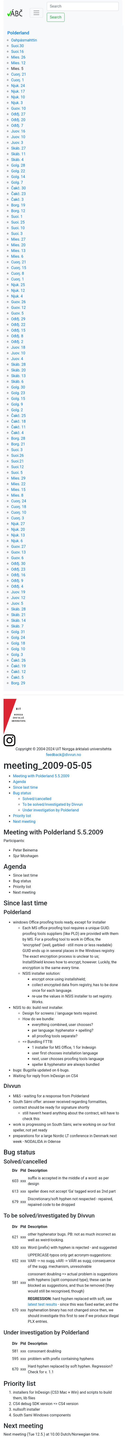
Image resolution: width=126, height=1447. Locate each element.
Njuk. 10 (18, 97)
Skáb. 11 (18, 154)
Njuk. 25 (18, 285)
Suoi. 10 (18, 228)
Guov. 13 (18, 552)
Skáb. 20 (18, 370)
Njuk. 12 (18, 290)
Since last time (25, 787)
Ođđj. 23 (18, 569)
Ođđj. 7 (17, 125)
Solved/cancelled (36, 799)
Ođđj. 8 (17, 336)
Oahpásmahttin (24, 40)
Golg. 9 (17, 404)
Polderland (18, 33)
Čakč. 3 (17, 199)
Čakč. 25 (18, 415)
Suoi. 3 (17, 233)
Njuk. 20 (18, 529)
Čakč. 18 (18, 421)
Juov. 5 (17, 603)
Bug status (22, 793)
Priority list (22, 816)
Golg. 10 (18, 649)
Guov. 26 (18, 302)
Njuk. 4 (17, 296)
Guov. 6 (17, 558)
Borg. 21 (18, 444)
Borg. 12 (18, 211)
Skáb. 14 (18, 620)
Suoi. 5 (17, 472)
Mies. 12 (18, 63)
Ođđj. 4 (17, 586)
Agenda (19, 781)
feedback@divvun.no (63, 754)
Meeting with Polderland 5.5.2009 (41, 776)
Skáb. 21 (18, 615)
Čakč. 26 (18, 660)
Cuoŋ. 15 (18, 268)
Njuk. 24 (18, 85)
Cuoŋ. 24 (18, 501)
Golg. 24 (18, 637)
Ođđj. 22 (18, 324)
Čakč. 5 (17, 677)
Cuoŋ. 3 (17, 518)
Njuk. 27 (18, 524)
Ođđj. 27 (18, 114)
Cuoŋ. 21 (18, 74)
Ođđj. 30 (18, 563)
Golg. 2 (17, 410)
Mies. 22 (18, 484)
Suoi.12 (17, 467)
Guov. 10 (18, 108)
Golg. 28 (18, 165)
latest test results (42, 1304)
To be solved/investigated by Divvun (52, 804)
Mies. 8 (17, 495)
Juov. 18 (18, 347)
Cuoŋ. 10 (18, 512)
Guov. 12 (18, 307)
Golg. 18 (18, 643)
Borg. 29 (18, 683)
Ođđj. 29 (18, 319)
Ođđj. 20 (18, 120)
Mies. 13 (18, 250)
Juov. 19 (18, 592)
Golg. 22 (18, 171)
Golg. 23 (18, 393)
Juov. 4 (17, 359)
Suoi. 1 (17, 216)
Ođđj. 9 (17, 580)
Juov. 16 (18, 131)
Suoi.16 (17, 51)
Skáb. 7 (17, 626)
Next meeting (24, 821)
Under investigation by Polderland (50, 810)
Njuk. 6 (17, 541)
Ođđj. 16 (18, 575)
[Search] (83, 6)
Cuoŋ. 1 (17, 80)
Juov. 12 (18, 597)
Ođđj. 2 (17, 341)
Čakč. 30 (18, 188)
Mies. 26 (18, 57)
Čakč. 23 (18, 194)
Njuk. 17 (18, 91)
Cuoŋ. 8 (17, 273)
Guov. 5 (17, 313)
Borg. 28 (18, 438)
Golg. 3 (17, 654)
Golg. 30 (18, 387)
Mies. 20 (18, 245)
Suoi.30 (17, 46)
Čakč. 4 (17, 432)
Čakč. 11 (18, 427)
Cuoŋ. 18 (18, 506)
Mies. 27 (18, 239)
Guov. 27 (18, 546)
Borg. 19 (18, 205)
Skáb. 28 (18, 364)
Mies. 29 (18, 478)
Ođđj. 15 (18, 330)
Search (55, 17)
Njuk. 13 (18, 535)
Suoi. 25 (18, 222)
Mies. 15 (18, 489)
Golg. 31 (18, 632)
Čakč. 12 (18, 671)
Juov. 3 (17, 142)
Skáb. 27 (18, 148)
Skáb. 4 (17, 159)
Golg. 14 (18, 176)
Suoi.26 (17, 455)
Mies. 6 (17, 256)
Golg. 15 (18, 398)
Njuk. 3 (17, 103)
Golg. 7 (17, 182)
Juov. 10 (18, 137)
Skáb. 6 (17, 381)
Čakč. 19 (18, 666)
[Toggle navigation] (36, 13)
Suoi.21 (17, 461)
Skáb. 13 (18, 376)
